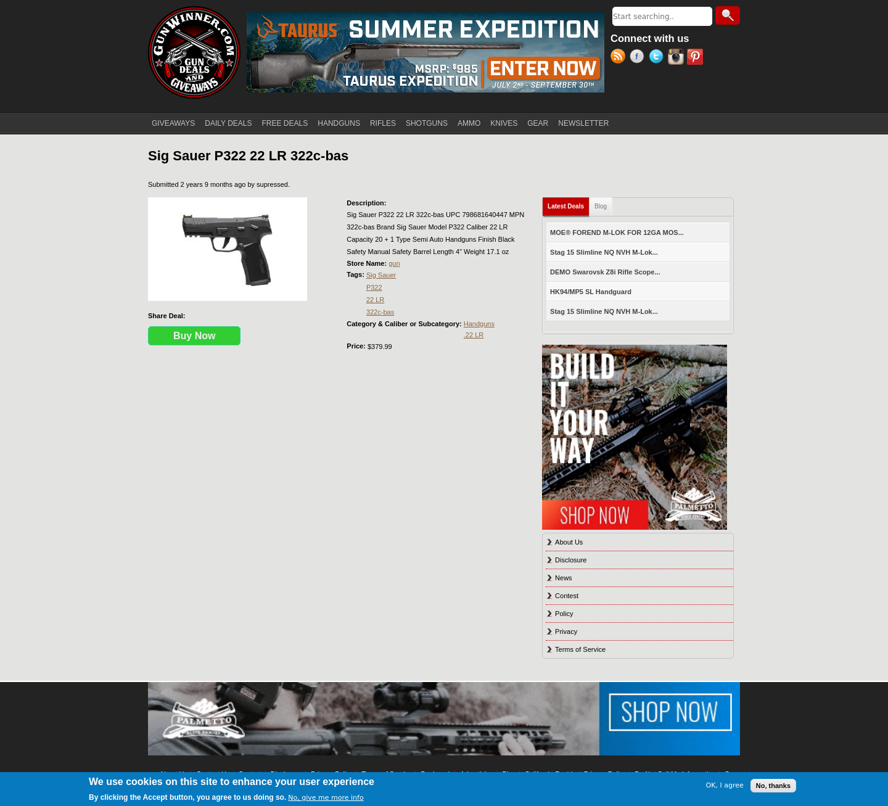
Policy (564, 613)
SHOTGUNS (427, 123)
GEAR (537, 123)
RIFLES (383, 123)
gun (394, 263)
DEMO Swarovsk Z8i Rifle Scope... (605, 272)
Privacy (566, 631)
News (563, 578)
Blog (600, 206)
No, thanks (773, 785)
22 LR (375, 299)
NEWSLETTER (583, 123)
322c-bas (380, 312)
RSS (620, 58)
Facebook (639, 58)
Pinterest (696, 58)
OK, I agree (725, 785)
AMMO (469, 123)
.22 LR (473, 335)
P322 (374, 287)
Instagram (677, 58)
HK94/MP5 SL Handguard (590, 291)
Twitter (658, 58)
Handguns (479, 323)
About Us (569, 542)
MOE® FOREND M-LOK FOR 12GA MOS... (617, 232)
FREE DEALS (285, 123)
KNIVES (503, 123)
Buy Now (194, 336)
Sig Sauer (381, 275)
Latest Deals (569, 204)
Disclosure (570, 560)
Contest (566, 595)
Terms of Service (580, 649)
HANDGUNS (339, 123)
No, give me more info (325, 798)
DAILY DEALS (228, 123)
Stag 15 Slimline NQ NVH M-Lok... (604, 252)
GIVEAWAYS (173, 123)
